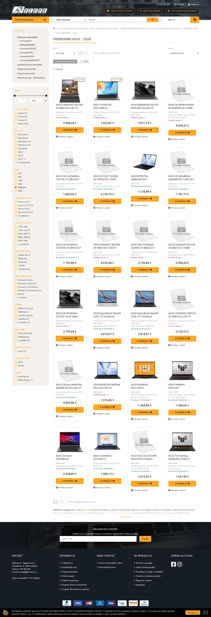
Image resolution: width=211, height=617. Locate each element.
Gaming (22, 120)
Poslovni (22, 117)
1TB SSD (21, 266)
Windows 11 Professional (29, 291)
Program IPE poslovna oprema (75, 589)
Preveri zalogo (25, 380)
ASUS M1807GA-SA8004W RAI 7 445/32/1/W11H (140, 179)
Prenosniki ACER (27, 56)
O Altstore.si (67, 563)
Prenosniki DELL (26, 53)
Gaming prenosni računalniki (29, 65)
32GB (22, 187)
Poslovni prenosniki (25, 73)
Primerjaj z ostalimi (64, 137)
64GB (20, 191)
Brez (21, 294)
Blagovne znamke (144, 580)
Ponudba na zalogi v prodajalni (149, 572)
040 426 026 (25, 569)
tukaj (29, 614)
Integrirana (23, 319)
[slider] (15, 96)
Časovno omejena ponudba (148, 576)
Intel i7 (22, 159)
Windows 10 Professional (28, 287)
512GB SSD (22, 262)
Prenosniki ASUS (27, 45)
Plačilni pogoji (68, 576)
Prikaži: (55, 48)
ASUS (22, 351)
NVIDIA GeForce (25, 308)
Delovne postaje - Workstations (31, 78)
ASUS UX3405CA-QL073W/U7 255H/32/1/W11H (103, 459)
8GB (19, 177)
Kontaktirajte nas (69, 567)
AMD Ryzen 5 (23, 138)
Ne (21, 366)
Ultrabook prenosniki (26, 69)
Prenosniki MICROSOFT (30, 60)
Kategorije (140, 585)
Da (20, 362)
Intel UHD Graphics (25, 315)
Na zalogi (23, 377)
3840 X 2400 (22, 241)
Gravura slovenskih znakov (110, 563)
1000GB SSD (24, 255)
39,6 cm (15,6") (24, 209)
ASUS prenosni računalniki (116, 513)
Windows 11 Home (27, 284)
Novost (59, 69)
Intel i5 (20, 156)
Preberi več (126, 517)
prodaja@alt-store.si (27, 572)
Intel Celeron (23, 149)
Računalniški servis (107, 567)
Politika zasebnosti (70, 580)
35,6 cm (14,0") (25, 205)
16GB (20, 180)
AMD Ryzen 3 (23, 135)
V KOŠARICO (69, 130)
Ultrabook (23, 124)
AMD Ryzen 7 (24, 142)
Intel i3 (20, 152)
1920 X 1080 (22, 227)
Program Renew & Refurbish (74, 585)
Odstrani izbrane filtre (64, 61)
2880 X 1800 (24, 237)
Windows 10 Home (25, 280)
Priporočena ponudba (145, 567)
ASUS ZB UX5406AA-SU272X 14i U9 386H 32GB (67, 316)
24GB (20, 184)
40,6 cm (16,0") (25, 212)
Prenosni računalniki (27, 37)
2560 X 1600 (24, 234)
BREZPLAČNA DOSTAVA (120, 11)
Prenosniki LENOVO (28, 49)
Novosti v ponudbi (144, 563)
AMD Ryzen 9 (24, 145)
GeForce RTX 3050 (25, 333)
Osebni (22, 113)
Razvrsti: (171, 48)
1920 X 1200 (24, 230)
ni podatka (24, 163)
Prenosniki (20, 30)
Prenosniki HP (26, 41)
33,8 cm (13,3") (24, 202)
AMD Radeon (23, 312)
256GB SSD (22, 259)
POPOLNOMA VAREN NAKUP (182, 11)
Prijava (145, 539)
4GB (19, 173)
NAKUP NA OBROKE (150, 11)
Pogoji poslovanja (69, 572)
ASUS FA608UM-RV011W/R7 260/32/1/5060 (139, 387)
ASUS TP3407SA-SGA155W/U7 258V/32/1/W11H (102, 108)
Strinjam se (192, 612)
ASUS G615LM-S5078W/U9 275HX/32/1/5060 (65, 459)
